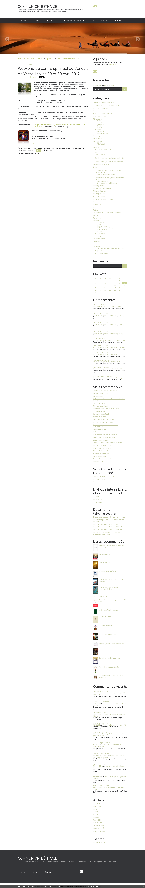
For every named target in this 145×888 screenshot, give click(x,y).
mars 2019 (96, 817)
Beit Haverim (97, 499)
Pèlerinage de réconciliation (102, 202)
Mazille (99, 231)
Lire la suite (113, 64)
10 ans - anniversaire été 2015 (107, 149)
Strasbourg (101, 233)
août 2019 (96, 804)
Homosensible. (76, 148)
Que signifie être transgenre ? (103, 476)
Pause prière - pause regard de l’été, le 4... (109, 715)
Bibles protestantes (100, 456)
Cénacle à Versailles (104, 222)
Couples (100, 250)
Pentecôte (100, 131)
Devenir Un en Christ (100, 393)
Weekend (30, 150)
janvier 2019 (97, 823)
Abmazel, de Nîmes (99, 755)
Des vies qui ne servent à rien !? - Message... (108, 378)
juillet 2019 (97, 806)
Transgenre (104, 20)
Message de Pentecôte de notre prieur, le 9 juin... (108, 735)
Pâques (99, 130)
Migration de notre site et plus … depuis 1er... (108, 306)
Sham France (97, 502)
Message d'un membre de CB (103, 188)
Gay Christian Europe (100, 440)
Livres (95, 167)
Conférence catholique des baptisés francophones (105, 426)
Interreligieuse (102, 226)
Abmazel (96, 734)
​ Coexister (96, 497)
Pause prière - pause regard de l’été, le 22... (108, 324)
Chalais (99, 224)
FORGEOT (96, 725)
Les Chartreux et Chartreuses (103, 419)
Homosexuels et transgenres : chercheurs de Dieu (109, 178)
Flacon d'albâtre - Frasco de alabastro (106, 409)
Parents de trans (99, 479)
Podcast (96, 207)
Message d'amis (98, 186)
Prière (92, 20)
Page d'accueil (50, 59)
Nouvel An (100, 128)
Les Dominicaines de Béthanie (103, 448)
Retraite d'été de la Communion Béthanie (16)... (109, 340)
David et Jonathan (99, 429)
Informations (97, 141)
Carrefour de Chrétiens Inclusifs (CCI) (106, 391)
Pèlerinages (97, 204)
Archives (36, 872)
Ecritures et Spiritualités (101, 454)
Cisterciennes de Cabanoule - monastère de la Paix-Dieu (109, 400)
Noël (99, 126)
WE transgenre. (102, 254)
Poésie (95, 210)
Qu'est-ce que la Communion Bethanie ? (107, 213)
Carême (100, 122)
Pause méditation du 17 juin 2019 (114, 725)
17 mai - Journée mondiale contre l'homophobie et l (106, 153)
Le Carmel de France (100, 432)
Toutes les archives (99, 831)
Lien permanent (25, 148)
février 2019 (97, 820)
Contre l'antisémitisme (101, 108)
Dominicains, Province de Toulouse (105, 435)
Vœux (95, 244)
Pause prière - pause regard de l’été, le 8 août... (109, 347)
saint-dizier (97, 693)
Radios (95, 215)
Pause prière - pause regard (74, 20)
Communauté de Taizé (101, 414)
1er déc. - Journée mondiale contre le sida (109, 158)
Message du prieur (99, 191)
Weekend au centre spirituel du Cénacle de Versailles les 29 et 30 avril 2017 (53, 70)
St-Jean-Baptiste (103, 133)
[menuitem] (23, 20)
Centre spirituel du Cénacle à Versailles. (56, 148)
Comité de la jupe (99, 411)
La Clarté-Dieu (98, 462)
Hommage (96, 136)
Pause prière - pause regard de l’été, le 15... (108, 333)
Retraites (118, 20)
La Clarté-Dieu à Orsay (105, 228)
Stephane (96, 745)
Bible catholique (98, 396)
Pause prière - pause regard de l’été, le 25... (108, 362)
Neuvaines (101, 124)
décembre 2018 (98, 825)
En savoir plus (96, 886)
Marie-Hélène (98, 766)
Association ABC (98, 482)
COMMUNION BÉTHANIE (37, 6)
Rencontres (97, 218)
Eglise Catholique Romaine (102, 113)
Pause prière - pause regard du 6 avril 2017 (30, 59)
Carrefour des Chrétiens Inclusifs (104, 103)
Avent (99, 121)
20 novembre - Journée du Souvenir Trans (109, 162)
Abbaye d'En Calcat (99, 417)
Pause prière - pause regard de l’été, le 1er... (108, 355)
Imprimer (33, 143)
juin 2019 (96, 809)
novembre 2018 (98, 828)
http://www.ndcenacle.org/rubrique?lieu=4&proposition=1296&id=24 (62, 125)
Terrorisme (101, 145)
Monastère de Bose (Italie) (102, 445)
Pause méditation (51, 20)
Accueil (23, 20)
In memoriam (97, 138)
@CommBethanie (99, 843)
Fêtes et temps (98, 119)
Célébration (101, 143)
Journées (96, 147)
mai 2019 (96, 812)
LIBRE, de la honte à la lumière (107, 183)
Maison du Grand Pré (100, 451)
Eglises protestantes (100, 116)
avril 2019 (96, 815)
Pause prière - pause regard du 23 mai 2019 (108, 756)
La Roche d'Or (102, 229)
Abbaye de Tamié (99, 403)
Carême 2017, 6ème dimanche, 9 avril (68, 59)
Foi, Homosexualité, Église (106, 174)
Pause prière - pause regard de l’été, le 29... (108, 315)
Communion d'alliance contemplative (106, 105)
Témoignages (98, 236)
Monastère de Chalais (100, 406)
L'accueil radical (102, 181)
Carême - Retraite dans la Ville (103, 422)
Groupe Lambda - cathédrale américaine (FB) (108, 443)
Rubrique (38, 127)
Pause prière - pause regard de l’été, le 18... (108, 369)
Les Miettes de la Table (101, 164)
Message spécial (99, 194)
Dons (95, 111)
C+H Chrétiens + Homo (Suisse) (104, 459)
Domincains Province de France (104, 437)
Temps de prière (99, 238)
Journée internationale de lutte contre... (108, 767)
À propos (36, 20)
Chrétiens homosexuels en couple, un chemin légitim (108, 171)
